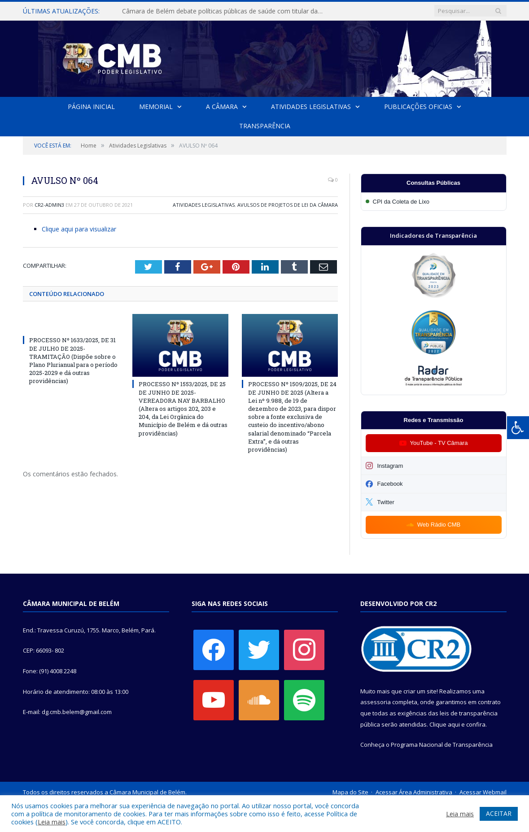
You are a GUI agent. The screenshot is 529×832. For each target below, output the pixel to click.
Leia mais (52, 821)
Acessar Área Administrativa (414, 792)
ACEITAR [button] (499, 813)
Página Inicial (91, 106)
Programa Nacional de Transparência (442, 745)
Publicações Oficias (418, 106)
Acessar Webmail (483, 792)
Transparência (264, 126)
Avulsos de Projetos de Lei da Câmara (287, 204)
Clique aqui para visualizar (79, 229)
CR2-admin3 (49, 204)
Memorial (156, 106)
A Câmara (222, 106)
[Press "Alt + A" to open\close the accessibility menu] (518, 427)
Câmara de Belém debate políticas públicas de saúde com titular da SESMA (225, 11)
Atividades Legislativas (311, 106)
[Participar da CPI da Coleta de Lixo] (433, 201)
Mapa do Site (350, 792)
